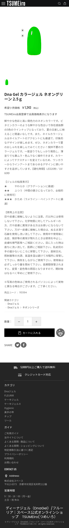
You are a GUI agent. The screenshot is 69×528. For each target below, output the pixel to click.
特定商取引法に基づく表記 (18, 450)
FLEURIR (9, 395)
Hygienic (9, 408)
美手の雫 (9, 412)
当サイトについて (13, 437)
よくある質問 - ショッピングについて (24, 445)
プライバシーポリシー (16, 454)
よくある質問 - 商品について (19, 441)
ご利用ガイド (11, 433)
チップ (8, 416)
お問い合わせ (11, 462)
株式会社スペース (13, 480)
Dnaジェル (13, 303)
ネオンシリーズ (30, 307)
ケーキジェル (11, 399)
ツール (8, 420)
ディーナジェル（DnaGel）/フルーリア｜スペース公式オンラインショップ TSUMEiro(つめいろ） (34, 512)
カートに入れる (31, 333)
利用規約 (9, 458)
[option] (34, 41)
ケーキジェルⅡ (12, 404)
